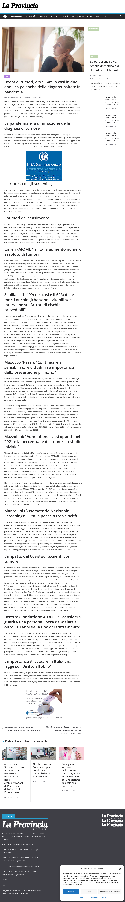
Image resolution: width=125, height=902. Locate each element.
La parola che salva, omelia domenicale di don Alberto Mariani (105, 66)
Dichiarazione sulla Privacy (97, 897)
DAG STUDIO (22, 894)
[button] (120, 869)
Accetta (71, 891)
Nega (89, 891)
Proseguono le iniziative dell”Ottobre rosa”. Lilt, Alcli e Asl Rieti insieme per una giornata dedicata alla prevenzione (71, 775)
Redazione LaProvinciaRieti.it (31, 97)
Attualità (30, 16)
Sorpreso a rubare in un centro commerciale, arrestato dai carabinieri (21, 729)
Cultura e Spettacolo (82, 16)
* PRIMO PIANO (16, 16)
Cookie (4, 885)
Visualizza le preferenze (110, 891)
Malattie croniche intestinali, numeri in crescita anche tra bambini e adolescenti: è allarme (65, 730)
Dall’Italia (101, 16)
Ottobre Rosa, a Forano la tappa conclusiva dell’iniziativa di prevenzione (42, 770)
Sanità (65, 16)
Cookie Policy (81, 897)
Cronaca (43, 16)
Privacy (4, 879)
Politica (55, 16)
